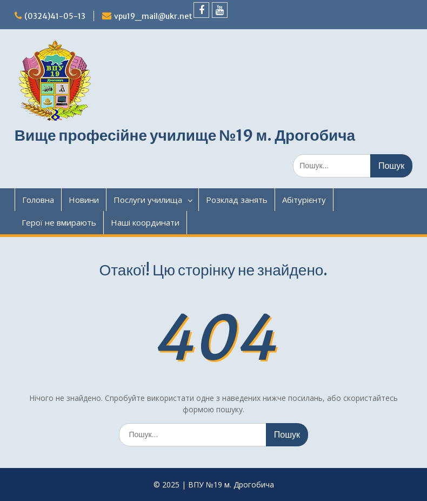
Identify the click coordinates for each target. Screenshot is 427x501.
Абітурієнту (304, 199)
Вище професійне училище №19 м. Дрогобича (185, 135)
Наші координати (145, 222)
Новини (84, 199)
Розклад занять (237, 199)
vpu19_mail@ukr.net (153, 16)
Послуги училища (148, 199)
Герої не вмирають (59, 222)
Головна (38, 199)
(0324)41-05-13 (54, 16)
